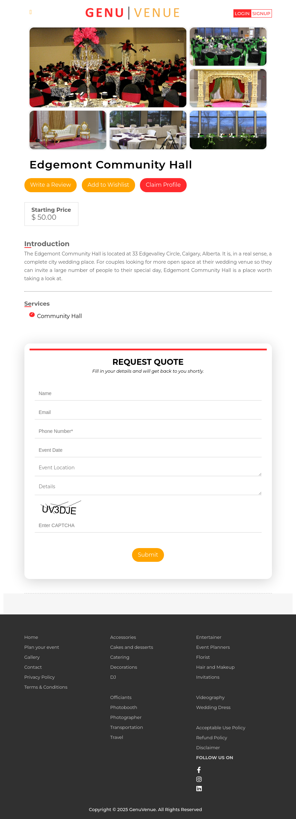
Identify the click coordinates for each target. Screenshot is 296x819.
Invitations (207, 677)
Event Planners (213, 647)
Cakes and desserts (131, 647)
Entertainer (208, 637)
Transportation (126, 727)
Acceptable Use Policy (220, 727)
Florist (203, 657)
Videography (210, 697)
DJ (113, 677)
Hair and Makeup (215, 667)
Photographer (125, 717)
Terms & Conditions (45, 687)
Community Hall (59, 316)
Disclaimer (208, 747)
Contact (33, 667)
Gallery (32, 657)
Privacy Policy (39, 677)
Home (31, 637)
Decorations (123, 667)
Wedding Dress (213, 707)
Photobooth (123, 707)
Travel (116, 737)
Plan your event (41, 647)
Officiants (120, 697)
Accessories (123, 637)
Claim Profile (163, 185)
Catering (119, 657)
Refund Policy (211, 737)
